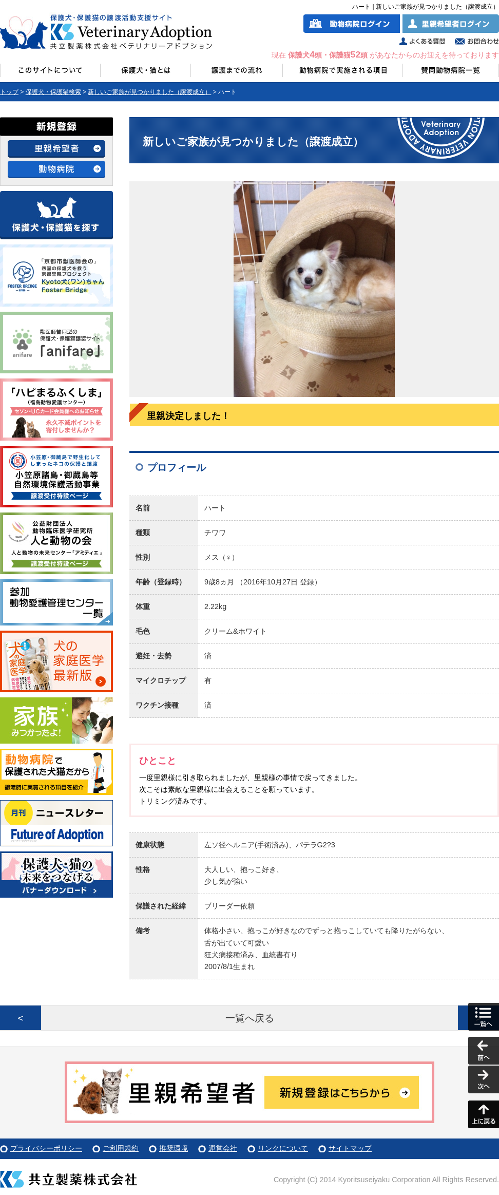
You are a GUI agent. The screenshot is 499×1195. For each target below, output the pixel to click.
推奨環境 (173, 1148)
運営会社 (222, 1148)
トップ (9, 92)
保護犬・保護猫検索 (53, 92)
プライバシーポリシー (46, 1148)
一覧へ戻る (249, 1018)
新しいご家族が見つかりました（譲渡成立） (149, 92)
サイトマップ (350, 1148)
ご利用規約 (121, 1148)
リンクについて (283, 1148)
